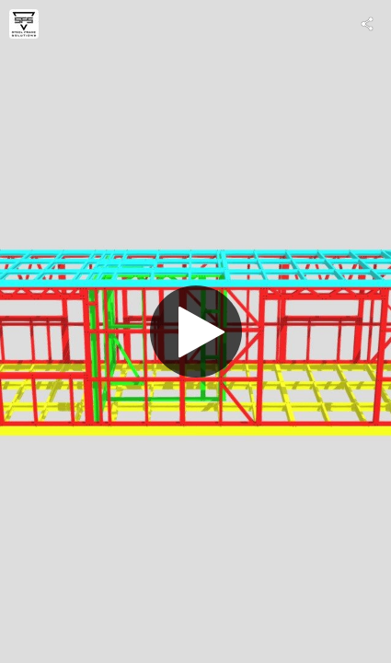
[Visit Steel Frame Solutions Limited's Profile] (24, 24)
